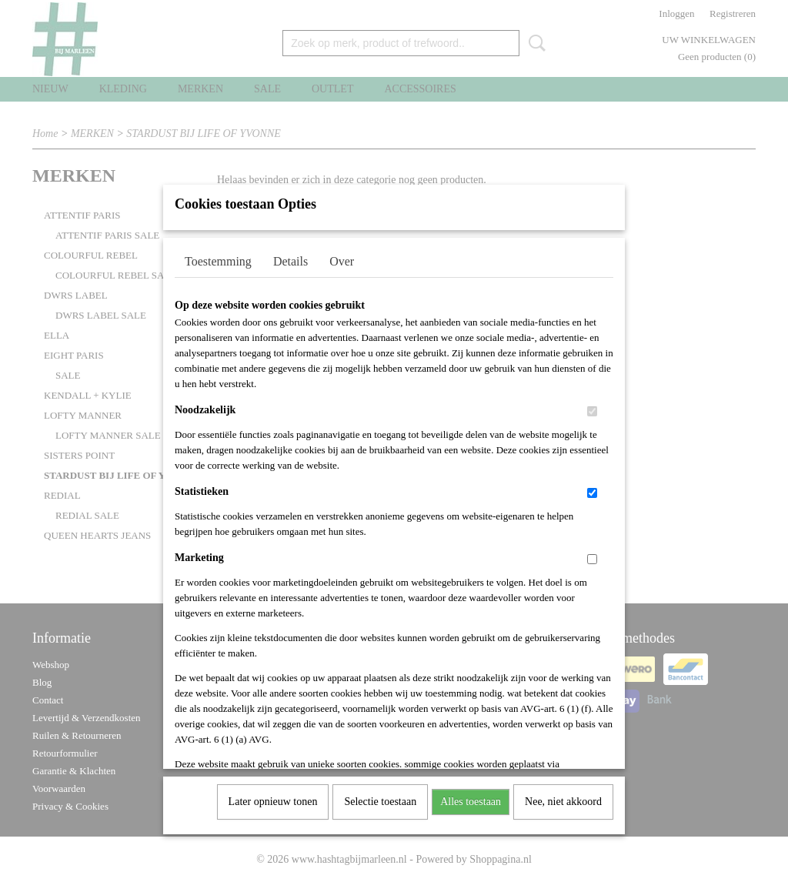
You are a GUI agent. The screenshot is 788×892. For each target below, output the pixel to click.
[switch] (592, 411)
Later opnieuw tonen (273, 801)
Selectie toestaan (380, 801)
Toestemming (218, 261)
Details (290, 261)
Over (341, 261)
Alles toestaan (470, 801)
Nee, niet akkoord (563, 801)
